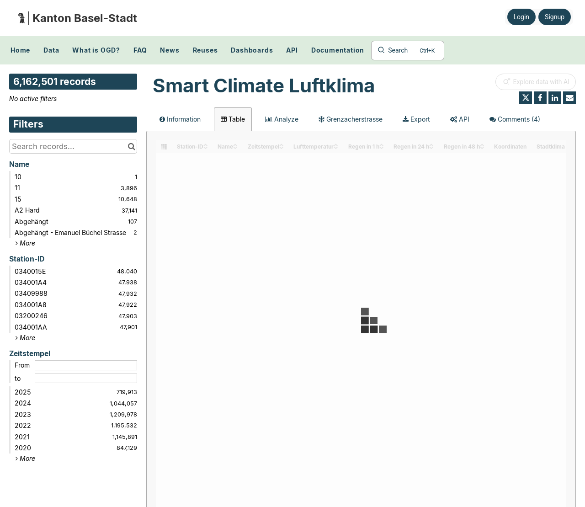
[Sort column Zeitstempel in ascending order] (281, 144)
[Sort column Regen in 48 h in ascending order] (482, 144)
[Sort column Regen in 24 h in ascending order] (431, 144)
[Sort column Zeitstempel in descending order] (281, 147)
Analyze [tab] (281, 119)
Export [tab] (416, 119)
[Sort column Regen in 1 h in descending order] (381, 147)
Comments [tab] (514, 119)
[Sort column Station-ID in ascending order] (205, 144)
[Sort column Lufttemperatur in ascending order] (336, 144)
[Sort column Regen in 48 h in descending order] (482, 147)
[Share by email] (569, 97)
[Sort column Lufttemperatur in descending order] (336, 147)
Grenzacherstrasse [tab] (351, 119)
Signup (554, 17)
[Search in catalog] (131, 146)
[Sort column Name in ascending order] (235, 144)
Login (522, 17)
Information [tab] (180, 119)
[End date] (86, 379)
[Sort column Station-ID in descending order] (205, 147)
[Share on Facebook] (540, 97)
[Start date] (86, 365)
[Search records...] (73, 146)
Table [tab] (233, 119)
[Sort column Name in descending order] (235, 147)
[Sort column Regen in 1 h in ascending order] (381, 144)
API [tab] (459, 119)
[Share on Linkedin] (554, 97)
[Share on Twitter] (525, 97)
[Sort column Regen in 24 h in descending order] (431, 147)
